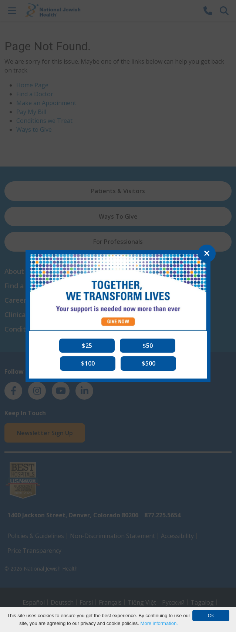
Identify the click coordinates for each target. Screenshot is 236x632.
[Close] (207, 253)
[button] (87, 346)
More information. (159, 623)
